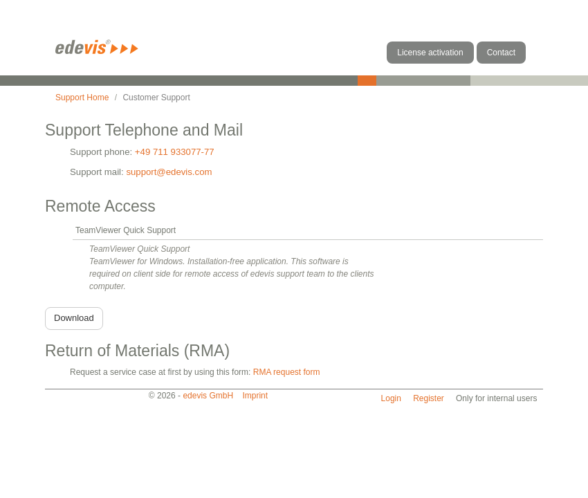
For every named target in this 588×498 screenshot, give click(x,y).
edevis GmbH (208, 395)
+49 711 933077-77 (174, 152)
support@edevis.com (169, 172)
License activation (430, 52)
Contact (501, 52)
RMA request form (286, 372)
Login (391, 398)
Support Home (82, 97)
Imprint (255, 395)
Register (428, 398)
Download (74, 318)
